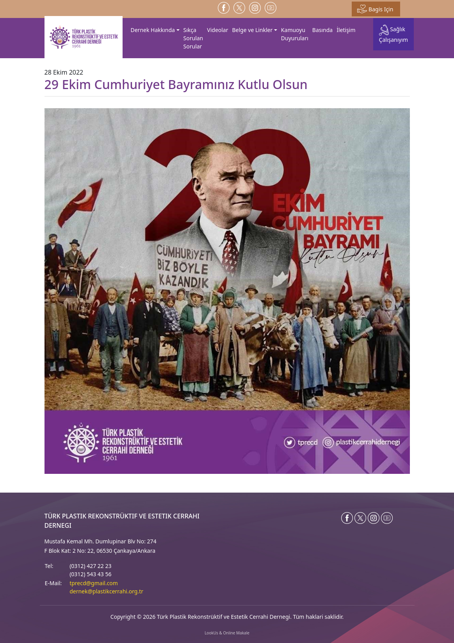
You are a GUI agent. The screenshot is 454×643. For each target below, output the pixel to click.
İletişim (345, 30)
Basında (322, 30)
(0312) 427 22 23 (90, 566)
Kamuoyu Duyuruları (294, 34)
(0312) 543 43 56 (90, 574)
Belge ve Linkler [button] (252, 30)
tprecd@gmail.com (93, 583)
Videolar (217, 30)
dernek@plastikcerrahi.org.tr (106, 591)
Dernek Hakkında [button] (153, 30)
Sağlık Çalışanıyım (393, 34)
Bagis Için (375, 9)
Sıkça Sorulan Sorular (193, 38)
